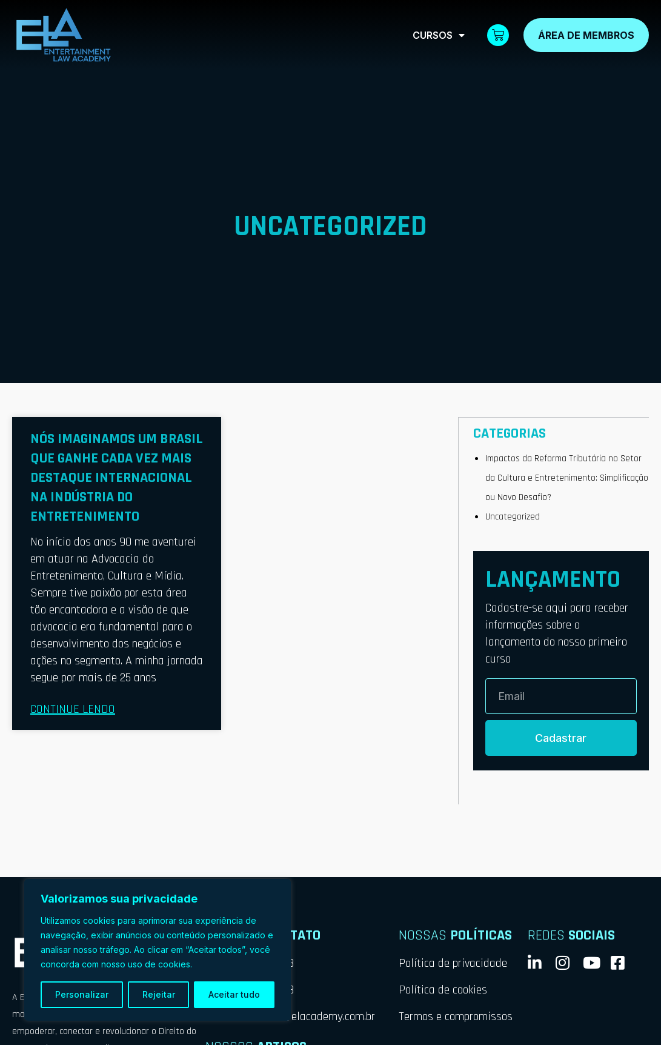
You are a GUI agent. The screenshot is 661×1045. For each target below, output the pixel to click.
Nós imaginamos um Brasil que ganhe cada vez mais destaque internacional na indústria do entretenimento (116, 478)
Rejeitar (158, 994)
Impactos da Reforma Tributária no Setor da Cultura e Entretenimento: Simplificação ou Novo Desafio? (565, 477)
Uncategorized (512, 516)
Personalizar (81, 994)
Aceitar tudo (234, 994)
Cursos (439, 35)
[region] (157, 950)
